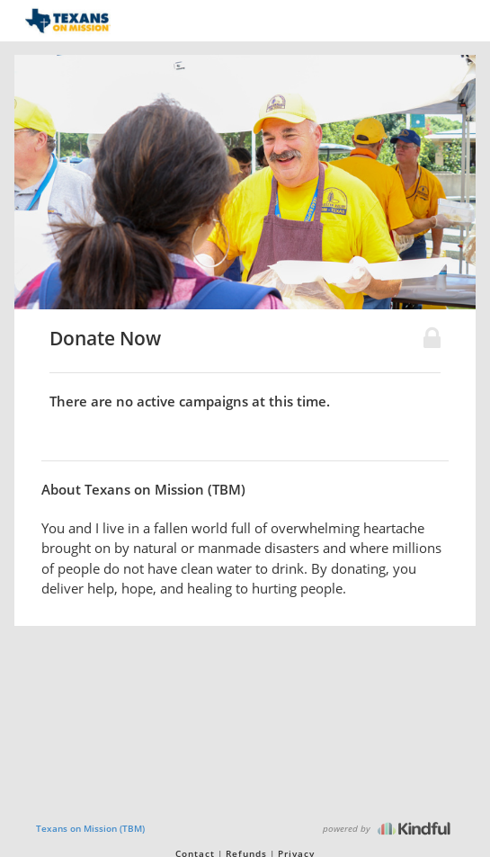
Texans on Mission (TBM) (90, 828)
